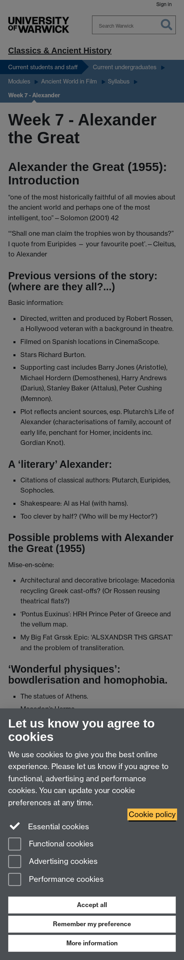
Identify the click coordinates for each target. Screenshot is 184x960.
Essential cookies (48, 826)
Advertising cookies (53, 862)
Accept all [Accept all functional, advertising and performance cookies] (92, 905)
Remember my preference (92, 924)
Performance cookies (56, 880)
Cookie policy (152, 814)
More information (92, 943)
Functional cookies (51, 844)
